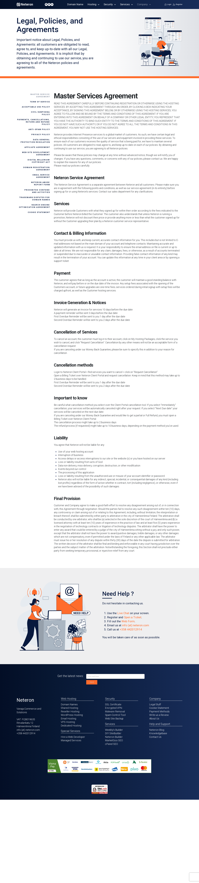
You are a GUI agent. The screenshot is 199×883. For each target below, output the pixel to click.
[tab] (33, 95)
